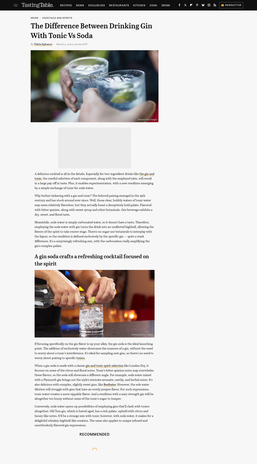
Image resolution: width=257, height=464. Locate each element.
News (80, 5)
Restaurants (119, 5)
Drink (166, 5)
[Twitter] (185, 6)
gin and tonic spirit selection (104, 365)
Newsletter (231, 5)
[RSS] (215, 6)
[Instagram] (209, 6)
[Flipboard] (191, 6)
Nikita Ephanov (43, 44)
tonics (80, 358)
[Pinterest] (197, 6)
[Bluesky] (203, 6)
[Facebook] (179, 6)
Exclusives (96, 5)
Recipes (66, 5)
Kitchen (139, 5)
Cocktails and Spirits (57, 18)
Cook (153, 5)
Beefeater (110, 384)
